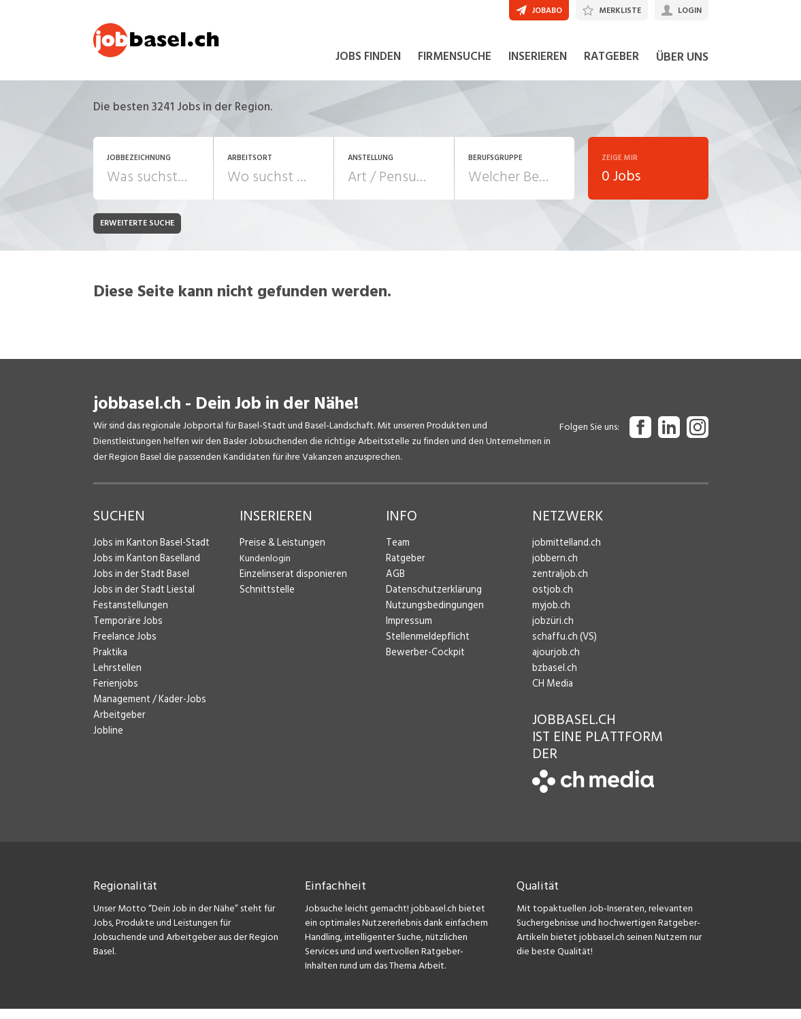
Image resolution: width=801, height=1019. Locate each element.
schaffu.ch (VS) (561, 647)
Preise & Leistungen (279, 553)
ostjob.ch (551, 600)
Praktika (110, 662)
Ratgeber (405, 568)
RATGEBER (611, 66)
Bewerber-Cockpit (424, 662)
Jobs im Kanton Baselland (144, 568)
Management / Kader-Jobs (147, 709)
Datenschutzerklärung (430, 600)
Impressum (407, 631)
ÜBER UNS (682, 67)
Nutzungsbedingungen (432, 615)
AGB (395, 584)
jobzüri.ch (551, 631)
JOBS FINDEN (368, 66)
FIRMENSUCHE (454, 66)
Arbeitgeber (118, 725)
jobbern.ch (553, 568)
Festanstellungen (128, 615)
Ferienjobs (114, 694)
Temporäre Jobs (126, 631)
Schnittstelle (265, 600)
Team (397, 553)
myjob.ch (550, 615)
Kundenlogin (265, 568)
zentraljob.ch (558, 584)
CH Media (552, 694)
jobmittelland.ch (565, 553)
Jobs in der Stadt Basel (138, 584)
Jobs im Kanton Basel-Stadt (149, 553)
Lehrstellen (115, 678)
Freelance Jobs (123, 647)
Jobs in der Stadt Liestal (141, 600)
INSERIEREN (537, 66)
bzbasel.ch (553, 678)
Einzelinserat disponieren (290, 584)
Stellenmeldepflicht (426, 647)
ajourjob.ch (554, 662)
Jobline (107, 741)
